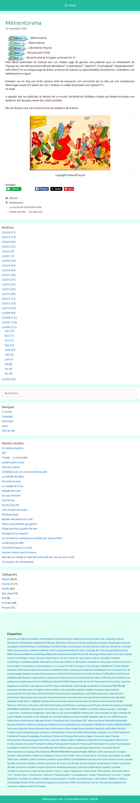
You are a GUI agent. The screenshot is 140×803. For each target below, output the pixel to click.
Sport (105, 759)
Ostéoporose (104, 732)
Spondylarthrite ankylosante (86, 759)
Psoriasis (110, 743)
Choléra (68, 661)
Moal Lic (49, 720)
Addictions (66, 639)
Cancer (128, 654)
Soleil (32, 759)
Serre (93, 755)
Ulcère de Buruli (36, 782)
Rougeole (75, 751)
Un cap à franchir (11, 495)
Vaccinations (83, 782)
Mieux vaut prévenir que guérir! (19, 524)
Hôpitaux (45, 701)
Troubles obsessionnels (53, 778)
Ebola (90, 677)
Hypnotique (26, 697)
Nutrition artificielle (105, 728)
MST (85, 720)
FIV (92, 681)
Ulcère (24, 782)
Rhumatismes (43, 751)
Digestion (89, 669)
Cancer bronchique (17, 658)
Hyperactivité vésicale (19, 693)
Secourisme (61, 755)
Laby (61, 709)
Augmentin (63, 650)
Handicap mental (16, 689)
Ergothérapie (25, 681)
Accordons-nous (11, 481)
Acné (57, 639)
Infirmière (45, 705)
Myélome (21, 724)
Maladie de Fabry (109, 713)
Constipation (14, 666)
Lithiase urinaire (107, 709)
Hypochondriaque (57, 697)
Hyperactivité (112, 689)
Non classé (8, 593)
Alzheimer (61, 642)
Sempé (86, 755)
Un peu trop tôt (10, 505)
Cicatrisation (79, 661)
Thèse (125, 770)
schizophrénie (24, 755)
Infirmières (56, 705)
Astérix (53, 650)
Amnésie (81, 642)
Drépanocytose (48, 673)
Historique (7, 421)
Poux (125, 739)
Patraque (69, 736)
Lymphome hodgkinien (32, 713)
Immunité (68, 701)
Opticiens (44, 732)
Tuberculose (101, 778)
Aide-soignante (108, 639)
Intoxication (115, 705)
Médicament (16, 202)
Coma (128, 661)
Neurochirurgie (36, 728)
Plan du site (8, 430)
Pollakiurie (81, 740)
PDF (4, 598)
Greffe (48, 686)
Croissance (79, 666)
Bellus (10, 654)
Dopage (17, 673)
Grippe (56, 686)
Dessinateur (30, 669)
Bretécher (72, 654)
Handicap (118, 685)
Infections (22, 705)
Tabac (66, 770)
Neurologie (72, 728)
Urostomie (62, 782)
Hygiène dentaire (94, 689)
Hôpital (35, 701)
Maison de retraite (62, 713)
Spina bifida (63, 759)
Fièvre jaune (100, 681)
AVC (4, 452)
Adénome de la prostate (86, 639)
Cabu (121, 654)
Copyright (7, 416)
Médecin (31, 724)
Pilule (63, 739)
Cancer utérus (91, 658)
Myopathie (121, 720)
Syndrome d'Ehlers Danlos (30, 763)
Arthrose (12, 650)
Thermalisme (104, 771)
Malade (76, 713)
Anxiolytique (74, 646)
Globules (25, 686)
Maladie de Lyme (11, 490)
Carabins (115, 658)
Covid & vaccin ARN (13, 542)
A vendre (7, 411)
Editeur (98, 677)
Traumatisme (103, 774)
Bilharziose (30, 654)
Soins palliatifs (20, 759)
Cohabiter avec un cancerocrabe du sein (24, 471)
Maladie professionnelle (75, 716)
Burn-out (113, 654)
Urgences (51, 782)
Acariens (12, 639)
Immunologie (81, 701)
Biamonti (19, 654)
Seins (78, 755)
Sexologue (114, 755)
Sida (9, 759)
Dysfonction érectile (81, 673)
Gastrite (125, 681)
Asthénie (43, 650)
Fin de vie (85, 681)
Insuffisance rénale (98, 705)
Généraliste (93, 685)
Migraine (39, 720)
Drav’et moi (8, 500)
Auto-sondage (87, 650)
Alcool (120, 638)
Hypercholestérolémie (43, 693)
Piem (41, 740)
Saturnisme (110, 751)
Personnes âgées (84, 736)
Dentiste (12, 669)
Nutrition (90, 728)
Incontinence (95, 701)
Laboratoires (51, 709)
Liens (5, 425)
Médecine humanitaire (82, 724)
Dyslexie (97, 673)
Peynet (115, 736)
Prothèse (49, 743)
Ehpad (111, 677)
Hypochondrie (75, 697)
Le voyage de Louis (12, 486)
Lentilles (82, 709)
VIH (124, 782)
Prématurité (61, 743)
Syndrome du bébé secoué (30, 767)
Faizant (57, 681)
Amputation (93, 642)
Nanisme (23, 728)
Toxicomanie (35, 774)
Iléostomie (57, 701)
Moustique (76, 720)
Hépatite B (13, 701)
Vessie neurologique (111, 782)
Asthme (34, 650)
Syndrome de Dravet (56, 763)
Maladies (94, 716)
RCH (56, 747)
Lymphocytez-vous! (13, 462)
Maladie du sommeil (50, 716)
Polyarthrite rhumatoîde (100, 740)
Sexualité (126, 755)
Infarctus (12, 705)
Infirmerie (34, 705)
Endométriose (123, 677)
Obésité (121, 728)
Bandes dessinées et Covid (17, 519)
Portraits (6, 602)
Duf (68, 673)
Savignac (121, 751)
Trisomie (116, 774)
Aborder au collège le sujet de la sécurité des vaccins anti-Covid (38, 557)
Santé (100, 751)
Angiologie (114, 642)
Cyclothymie (106, 666)
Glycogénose (37, 686)
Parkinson (57, 736)
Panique (22, 736)
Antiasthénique (28, 646)
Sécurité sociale (28, 771)
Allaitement (40, 642)
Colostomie (118, 661)
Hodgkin (38, 689)
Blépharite (51, 654)
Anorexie (125, 642)
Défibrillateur (110, 673)
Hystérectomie (107, 697)
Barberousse (121, 650)
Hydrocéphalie (67, 689)
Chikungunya (46, 661)
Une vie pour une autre (15, 509)
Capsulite (105, 658)
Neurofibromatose (55, 728)
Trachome (47, 774)
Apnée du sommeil (120, 646)
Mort (67, 720)
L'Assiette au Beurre (18, 709)
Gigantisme (13, 686)
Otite (115, 732)
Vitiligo (22, 786)
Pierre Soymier (52, 740)
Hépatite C (25, 701)
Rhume (55, 751)
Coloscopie (105, 661)
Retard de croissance (101, 747)
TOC (9, 774)
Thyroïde (117, 771)
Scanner (11, 755)
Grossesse (66, 685)
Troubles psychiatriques (80, 778)
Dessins (6, 583)
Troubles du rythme (29, 778)
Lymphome (13, 713)
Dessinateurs (45, 669)
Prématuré (73, 743)
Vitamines (12, 786)
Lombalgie (121, 709)
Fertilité (65, 681)
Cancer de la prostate (40, 658)
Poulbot (118, 740)
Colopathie (93, 661)
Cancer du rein (59, 658)
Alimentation (26, 642)
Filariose (74, 681)
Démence (27, 677)
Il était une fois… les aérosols (26, 211)
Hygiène (80, 689)
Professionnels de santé (20, 743)
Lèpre (48, 713)
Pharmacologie (30, 740)
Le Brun (73, 709)
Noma (81, 728)
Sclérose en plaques (43, 755)
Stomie (112, 759)
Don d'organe (114, 669)
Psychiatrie (13, 747)
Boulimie (62, 654)
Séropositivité (45, 771)
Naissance (12, 728)
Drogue (35, 673)
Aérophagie (107, 650)
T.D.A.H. (58, 771)
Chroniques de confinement (18, 561)
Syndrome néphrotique (89, 767)
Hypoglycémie (90, 697)
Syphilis (106, 767)
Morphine (59, 720)
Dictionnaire (76, 669)
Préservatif (86, 743)
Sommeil (40, 759)
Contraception (43, 665)
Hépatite (120, 697)
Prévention (99, 743)
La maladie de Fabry (13, 476)
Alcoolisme (13, 642)
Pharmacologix (10, 514)
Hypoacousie (40, 697)
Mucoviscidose (96, 720)
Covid (68, 665)
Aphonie (105, 646)
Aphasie (95, 646)
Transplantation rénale (83, 774)
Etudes (6, 588)
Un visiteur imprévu (13, 448)
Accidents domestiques (41, 638)
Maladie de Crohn (90, 713)
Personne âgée (102, 736)
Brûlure (104, 654)
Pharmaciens (14, 739)
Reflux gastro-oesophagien (74, 747)
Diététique (101, 669)
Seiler (72, 755)
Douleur (26, 673)
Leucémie (93, 709)
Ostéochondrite (73, 732)
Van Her (95, 782)
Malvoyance (27, 720)
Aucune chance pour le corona (19, 552)
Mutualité (110, 720)
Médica (110, 724)
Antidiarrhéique (59, 646)
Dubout (62, 673)
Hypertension (63, 693)
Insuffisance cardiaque (75, 705)
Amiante (71, 642)
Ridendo (64, 751)
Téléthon (113, 778)
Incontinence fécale (113, 701)
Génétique (106, 686)
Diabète (56, 669)
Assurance (23, 650)
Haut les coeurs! (11, 467)
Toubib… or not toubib (14, 457)
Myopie (11, 724)
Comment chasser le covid (17, 547)
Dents (20, 669)
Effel (104, 677)
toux (24, 774)
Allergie (51, 642)
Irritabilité (127, 705)
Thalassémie (89, 771)
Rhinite (116, 747)
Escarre (36, 681)
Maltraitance (14, 720)
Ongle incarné (14, 732)
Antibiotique (43, 646)
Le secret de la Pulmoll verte (25, 207)
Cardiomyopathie (29, 661)
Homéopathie (51, 689)
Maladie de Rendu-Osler (27, 716)
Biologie (41, 654)
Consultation (28, 666)
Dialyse (66, 669)
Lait (66, 709)
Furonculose (114, 681)
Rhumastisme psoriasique (21, 751)
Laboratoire (36, 709)
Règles (84, 751)
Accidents (22, 639)
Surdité (11, 763)
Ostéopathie (89, 732)
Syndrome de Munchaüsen (82, 763)
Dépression (53, 677)
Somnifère (51, 759)
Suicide (129, 759)
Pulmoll (24, 747)
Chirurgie (59, 661)
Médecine (42, 724)
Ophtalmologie (31, 732)
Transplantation (62, 774)
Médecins (100, 724)
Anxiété (86, 646)
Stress (120, 759)
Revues (6, 607)
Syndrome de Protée (108, 763)
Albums (13, 198)
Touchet (17, 774)
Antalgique (13, 646)
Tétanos (122, 778)
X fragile (40, 786)
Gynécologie (80, 685)
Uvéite (72, 782)
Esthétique (46, 681)
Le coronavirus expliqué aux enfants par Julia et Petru (32, 538)
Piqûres (71, 740)
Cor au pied (58, 666)
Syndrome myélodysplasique (60, 767)
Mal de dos (105, 716)
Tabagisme (76, 770)
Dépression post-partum (73, 677)
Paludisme (124, 732)
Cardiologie (13, 661)
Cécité (116, 665)
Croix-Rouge (92, 666)
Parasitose (46, 736)
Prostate (39, 743)
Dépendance (39, 677)
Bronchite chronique (89, 654)
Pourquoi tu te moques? (15, 533)
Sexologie (102, 755)
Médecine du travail (59, 724)
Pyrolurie (33, 747)
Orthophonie (57, 732)
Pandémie (12, 736)
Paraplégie (33, 736)
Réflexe (92, 751)
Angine (104, 642)
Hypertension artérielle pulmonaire (89, 693)
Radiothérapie (46, 747)
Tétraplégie (13, 782)
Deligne (125, 666)
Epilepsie (12, 681)
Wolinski (31, 786)
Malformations (119, 716)
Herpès (30, 689)
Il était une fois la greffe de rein (19, 528)
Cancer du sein (76, 658)
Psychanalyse (123, 743)
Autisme (74, 650)
